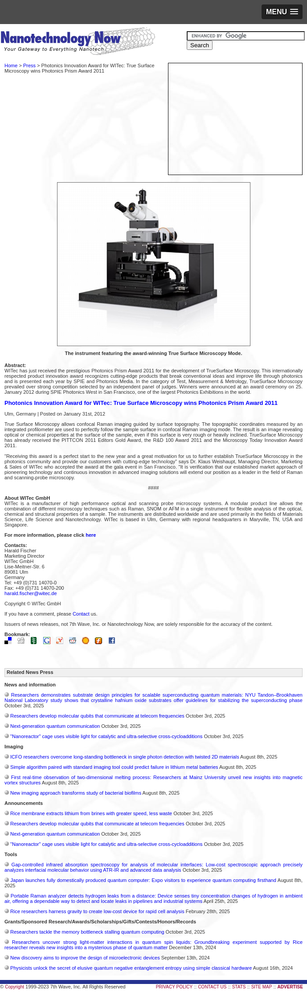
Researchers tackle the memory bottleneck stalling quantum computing (87, 932)
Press (29, 65)
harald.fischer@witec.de (30, 593)
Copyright (14, 986)
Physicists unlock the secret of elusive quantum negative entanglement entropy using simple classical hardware (131, 968)
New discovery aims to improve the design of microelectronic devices (85, 957)
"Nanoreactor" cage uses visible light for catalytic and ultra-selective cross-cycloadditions (106, 736)
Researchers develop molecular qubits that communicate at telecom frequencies (97, 715)
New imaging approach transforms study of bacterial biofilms (75, 793)
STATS (239, 986)
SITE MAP (261, 986)
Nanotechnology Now (78, 42)
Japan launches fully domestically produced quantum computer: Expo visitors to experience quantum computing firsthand (143, 880)
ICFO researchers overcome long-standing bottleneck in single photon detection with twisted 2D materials (124, 756)
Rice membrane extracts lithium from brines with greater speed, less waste (91, 813)
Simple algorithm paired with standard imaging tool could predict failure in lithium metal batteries (114, 767)
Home (10, 65)
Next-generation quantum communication (55, 726)
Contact (81, 613)
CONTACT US (212, 986)
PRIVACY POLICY (174, 986)
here (91, 535)
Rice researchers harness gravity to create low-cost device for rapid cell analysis (97, 911)
